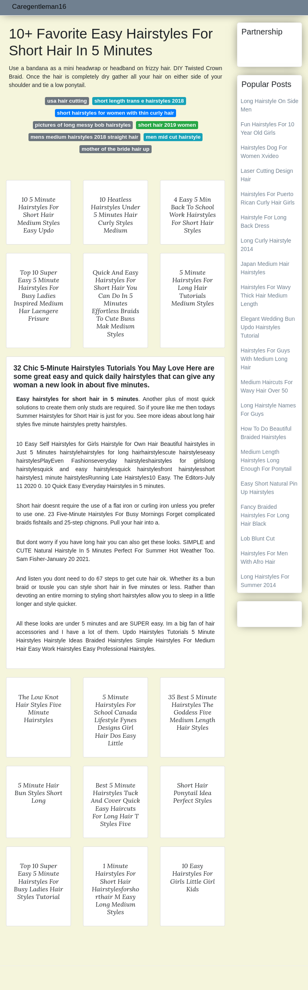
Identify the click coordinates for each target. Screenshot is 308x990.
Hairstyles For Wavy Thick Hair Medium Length (266, 295)
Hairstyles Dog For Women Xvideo (264, 151)
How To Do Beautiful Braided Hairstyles (266, 432)
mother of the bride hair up (115, 149)
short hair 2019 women (167, 125)
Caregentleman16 (39, 6)
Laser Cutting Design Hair (267, 175)
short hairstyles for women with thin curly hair (115, 113)
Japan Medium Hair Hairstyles (265, 268)
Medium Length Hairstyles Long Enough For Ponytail (266, 460)
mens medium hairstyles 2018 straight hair (84, 137)
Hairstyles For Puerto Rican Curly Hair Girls (268, 198)
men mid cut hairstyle (173, 137)
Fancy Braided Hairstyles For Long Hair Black (265, 515)
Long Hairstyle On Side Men (269, 105)
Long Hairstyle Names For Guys (268, 409)
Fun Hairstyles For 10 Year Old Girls (267, 128)
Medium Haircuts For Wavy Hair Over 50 (267, 386)
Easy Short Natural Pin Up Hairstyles (269, 487)
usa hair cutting (67, 101)
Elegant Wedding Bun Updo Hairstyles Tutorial (268, 327)
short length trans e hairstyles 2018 (139, 101)
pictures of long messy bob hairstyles (83, 125)
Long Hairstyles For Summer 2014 (265, 580)
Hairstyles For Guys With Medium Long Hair (265, 358)
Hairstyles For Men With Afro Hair (264, 557)
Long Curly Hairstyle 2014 (266, 244)
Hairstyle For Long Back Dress (263, 221)
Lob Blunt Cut (258, 538)
